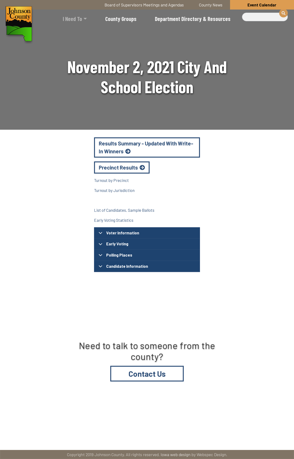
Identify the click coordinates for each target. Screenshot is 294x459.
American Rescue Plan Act (38, 440)
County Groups (120, 18)
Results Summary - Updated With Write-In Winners (146, 147)
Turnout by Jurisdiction (114, 190)
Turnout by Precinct (111, 180)
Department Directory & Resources (193, 18)
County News (210, 4)
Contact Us (147, 373)
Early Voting (112, 245)
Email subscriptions (225, 421)
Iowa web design (175, 454)
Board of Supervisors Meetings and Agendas (144, 4)
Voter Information (118, 234)
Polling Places (114, 257)
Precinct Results (118, 167)
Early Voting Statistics (113, 220)
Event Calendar (261, 4)
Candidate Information (122, 268)
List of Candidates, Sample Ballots (124, 210)
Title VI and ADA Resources (38, 421)
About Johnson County (112, 421)
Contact (170, 421)
